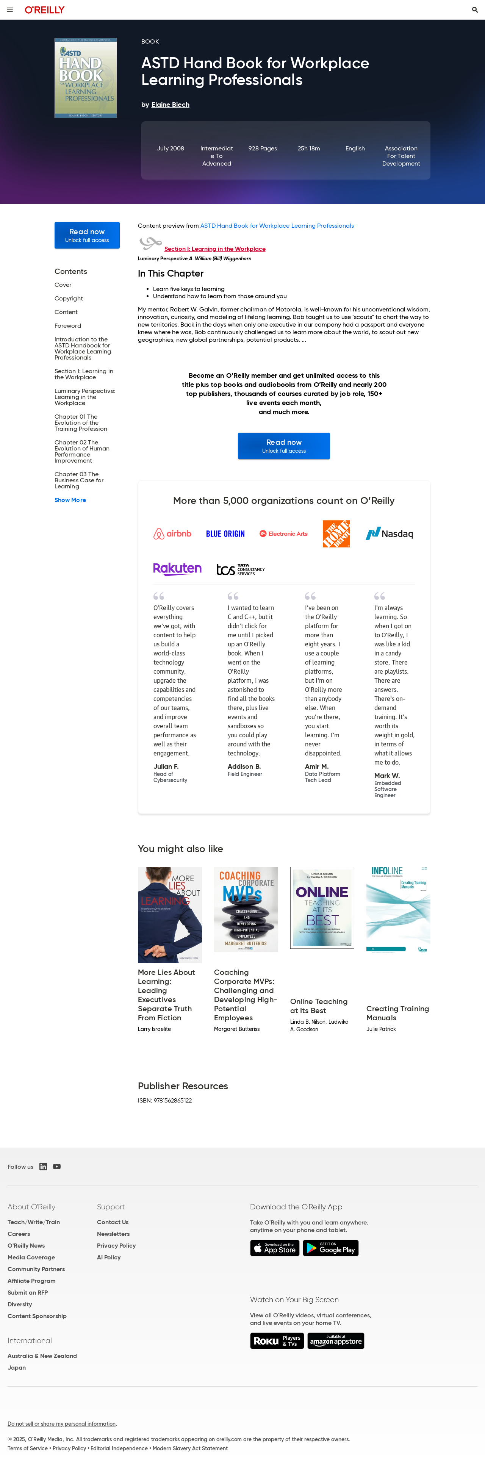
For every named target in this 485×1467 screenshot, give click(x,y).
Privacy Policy (116, 1246)
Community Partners (36, 1269)
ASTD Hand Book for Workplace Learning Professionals (277, 225)
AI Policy (108, 1257)
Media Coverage (31, 1257)
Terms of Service (28, 1448)
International (30, 1340)
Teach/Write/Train (34, 1222)
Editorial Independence (119, 1448)
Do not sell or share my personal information (62, 1423)
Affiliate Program (32, 1281)
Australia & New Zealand (42, 1356)
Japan (17, 1368)
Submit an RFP (28, 1293)
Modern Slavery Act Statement (190, 1448)
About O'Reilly (31, 1206)
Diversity (20, 1304)
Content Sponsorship (37, 1316)
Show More (70, 500)
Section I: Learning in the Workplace (215, 249)
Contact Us (112, 1222)
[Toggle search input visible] (475, 10)
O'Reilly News (26, 1246)
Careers (19, 1234)
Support (111, 1206)
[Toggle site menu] (10, 10)
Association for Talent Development (401, 156)
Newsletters (113, 1234)
